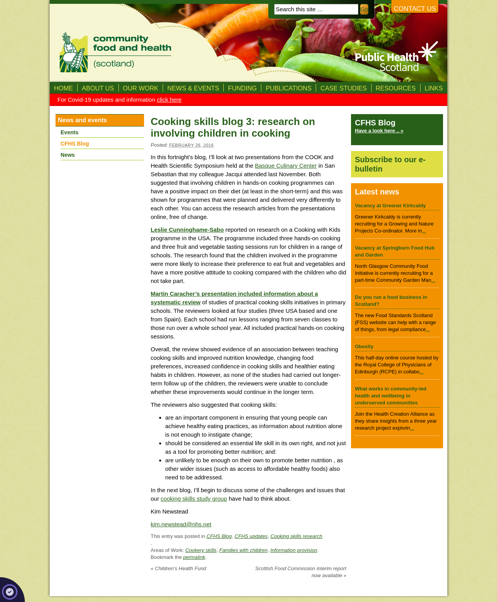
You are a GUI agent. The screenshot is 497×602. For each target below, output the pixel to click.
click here (169, 99)
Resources (396, 88)
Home (63, 88)
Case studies (343, 88)
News (68, 155)
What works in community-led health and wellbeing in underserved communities (390, 396)
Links (434, 88)
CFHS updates (251, 536)
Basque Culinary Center (285, 165)
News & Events (193, 88)
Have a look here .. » (379, 131)
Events (69, 132)
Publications (288, 88)
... (424, 231)
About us (98, 88)
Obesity (364, 346)
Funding (242, 88)
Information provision (293, 550)
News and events (82, 120)
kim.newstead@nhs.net (181, 524)
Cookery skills (200, 550)
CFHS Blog (219, 536)
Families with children (243, 550)
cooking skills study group (194, 498)
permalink (194, 557)
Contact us (415, 8)
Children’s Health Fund (178, 568)
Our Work (140, 88)
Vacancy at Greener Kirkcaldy (390, 205)
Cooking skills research (297, 536)
